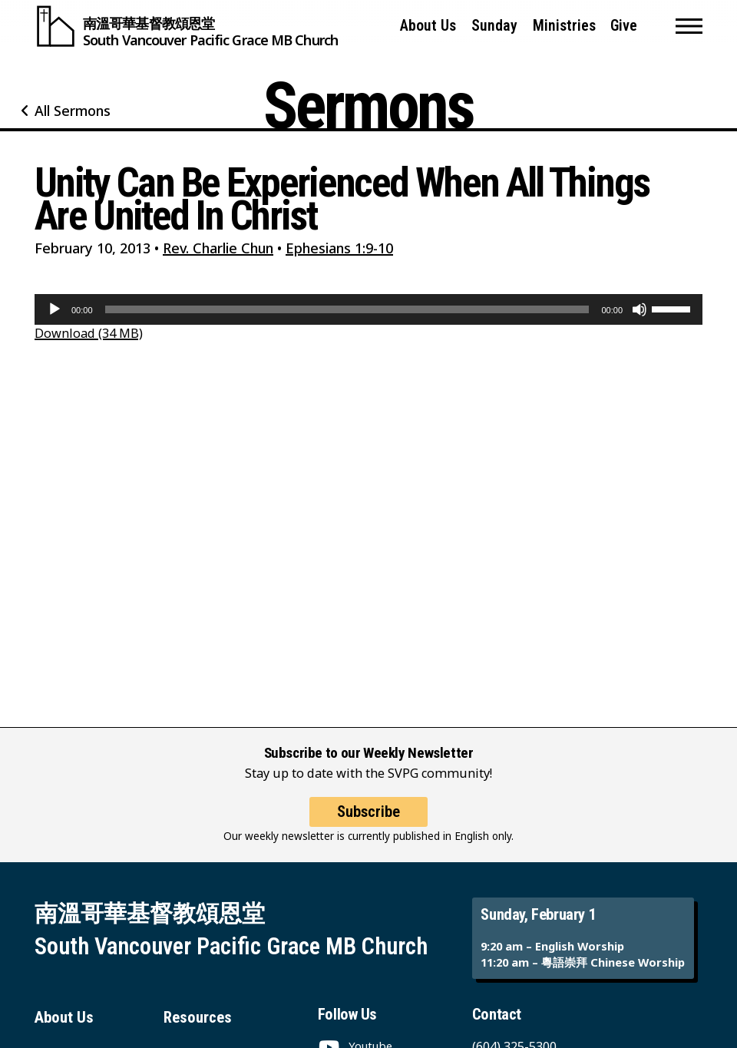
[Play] (54, 309)
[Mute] (639, 309)
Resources (198, 1017)
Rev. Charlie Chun (218, 248)
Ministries (564, 26)
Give (623, 26)
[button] (689, 26)
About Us (428, 26)
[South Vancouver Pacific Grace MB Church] (186, 26)
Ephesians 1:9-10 (339, 248)
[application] (368, 309)
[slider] (347, 309)
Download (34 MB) (89, 333)
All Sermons (73, 110)
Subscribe (368, 811)
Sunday (494, 26)
